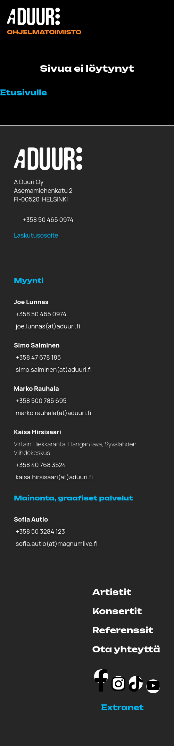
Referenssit (123, 630)
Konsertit (117, 611)
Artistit (112, 592)
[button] (130, 707)
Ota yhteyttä (126, 649)
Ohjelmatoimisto (44, 32)
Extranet (122, 707)
